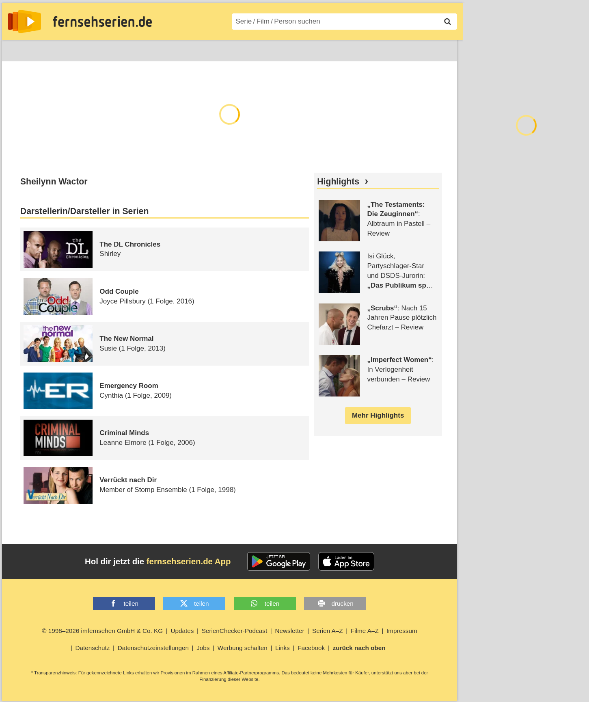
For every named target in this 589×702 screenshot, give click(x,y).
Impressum (401, 630)
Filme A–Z (228, 49)
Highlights (338, 181)
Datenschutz (92, 647)
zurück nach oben (359, 647)
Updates (182, 630)
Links (282, 647)
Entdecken (53, 49)
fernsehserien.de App (189, 561)
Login (434, 49)
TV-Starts (140, 49)
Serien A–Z (183, 49)
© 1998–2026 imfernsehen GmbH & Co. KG (102, 630)
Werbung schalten (243, 647)
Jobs (202, 647)
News (16, 49)
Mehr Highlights (378, 415)
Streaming (97, 49)
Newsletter (289, 630)
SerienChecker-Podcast (235, 630)
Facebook (311, 647)
